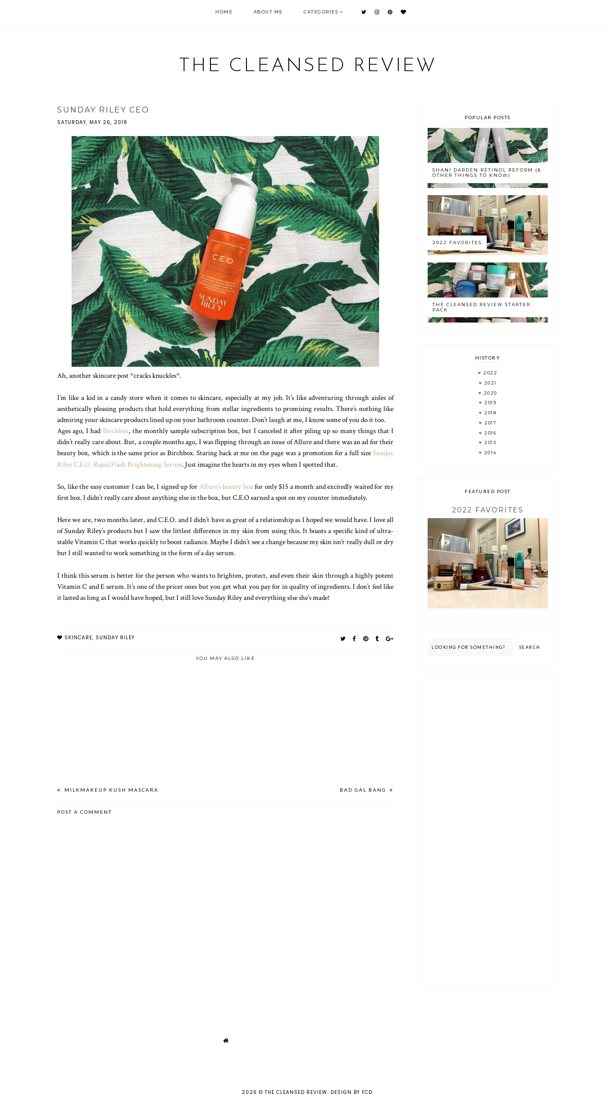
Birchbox (116, 430)
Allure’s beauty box (226, 486)
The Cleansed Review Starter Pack (481, 307)
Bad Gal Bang (364, 790)
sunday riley (115, 637)
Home (224, 11)
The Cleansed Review (308, 66)
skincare (78, 637)
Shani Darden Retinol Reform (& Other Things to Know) (486, 172)
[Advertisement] (488, 830)
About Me (268, 11)
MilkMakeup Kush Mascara (110, 790)
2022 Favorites (457, 242)
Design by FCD (351, 1092)
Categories (321, 11)
